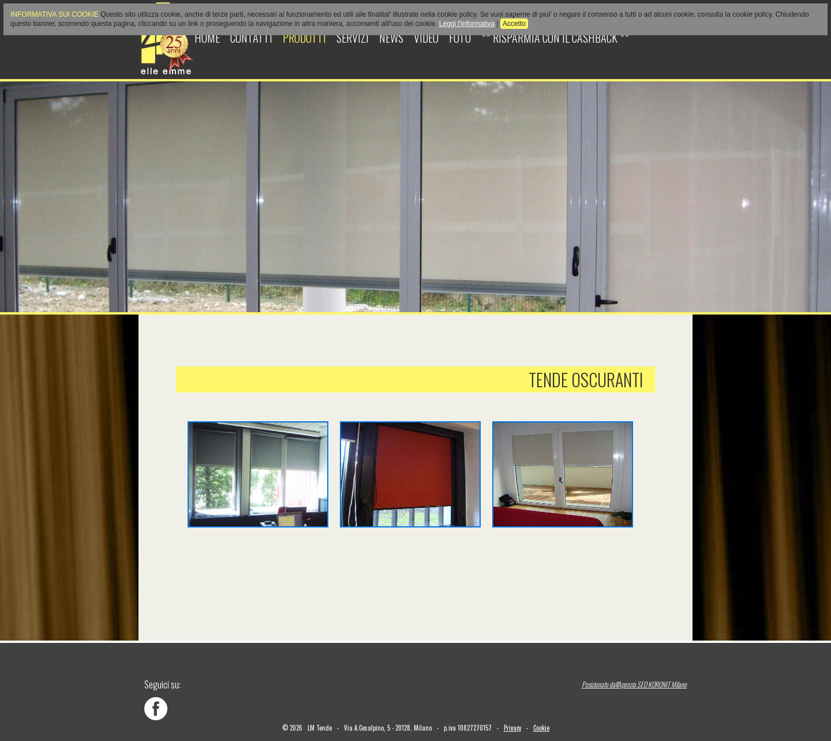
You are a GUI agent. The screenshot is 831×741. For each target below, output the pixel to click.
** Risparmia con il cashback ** (555, 37)
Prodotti (304, 37)
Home (207, 37)
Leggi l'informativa (467, 24)
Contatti (251, 37)
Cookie (541, 727)
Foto (460, 37)
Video (426, 37)
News (391, 37)
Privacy (512, 727)
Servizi (352, 37)
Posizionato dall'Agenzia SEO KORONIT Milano (634, 684)
